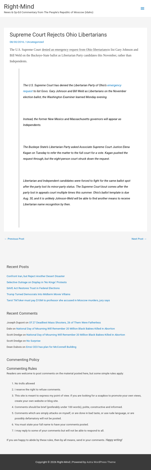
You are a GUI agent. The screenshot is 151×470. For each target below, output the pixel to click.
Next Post (139, 238)
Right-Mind (19, 6)
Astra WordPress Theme (101, 462)
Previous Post (14, 238)
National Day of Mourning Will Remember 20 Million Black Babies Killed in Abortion (65, 328)
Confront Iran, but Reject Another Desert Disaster (36, 276)
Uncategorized (35, 41)
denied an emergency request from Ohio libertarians (74, 49)
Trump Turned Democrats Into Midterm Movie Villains (38, 294)
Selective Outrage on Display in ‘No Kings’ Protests (37, 282)
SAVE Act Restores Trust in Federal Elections (33, 288)
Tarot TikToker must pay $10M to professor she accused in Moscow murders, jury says (58, 300)
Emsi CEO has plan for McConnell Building (51, 346)
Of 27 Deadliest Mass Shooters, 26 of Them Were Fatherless (65, 322)
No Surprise (34, 340)
